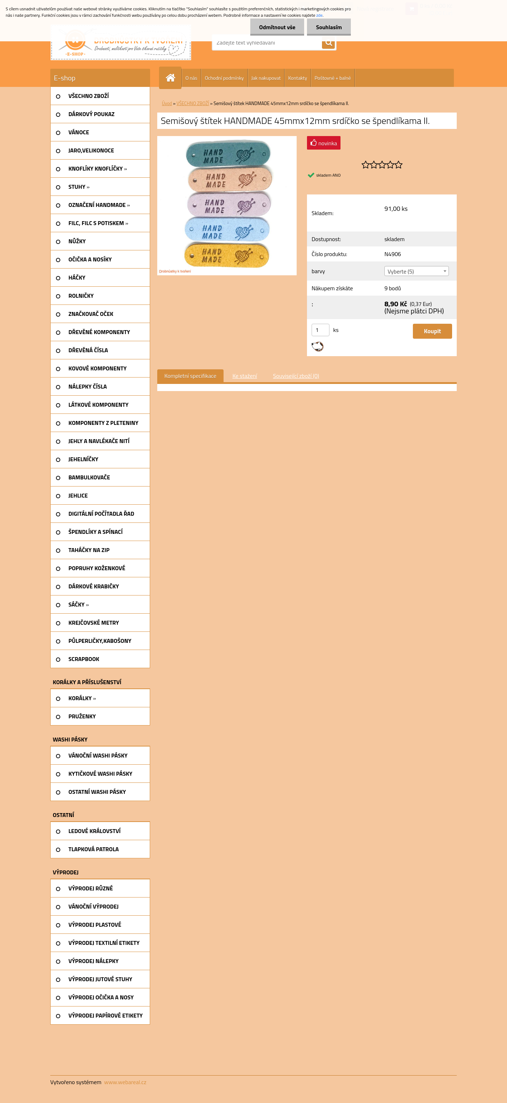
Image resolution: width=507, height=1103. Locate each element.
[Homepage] (173, 78)
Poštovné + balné (332, 78)
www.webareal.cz (125, 1082)
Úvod (167, 103)
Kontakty (297, 78)
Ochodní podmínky (224, 78)
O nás (191, 78)
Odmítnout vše (277, 27)
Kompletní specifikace (190, 375)
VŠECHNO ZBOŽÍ (192, 103)
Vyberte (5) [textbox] (401, 271)
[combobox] (416, 271)
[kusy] (320, 330)
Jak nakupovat (266, 78)
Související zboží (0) (296, 375)
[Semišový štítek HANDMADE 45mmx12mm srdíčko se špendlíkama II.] (227, 139)
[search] (328, 43)
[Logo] (120, 42)
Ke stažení (244, 375)
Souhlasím (329, 27)
